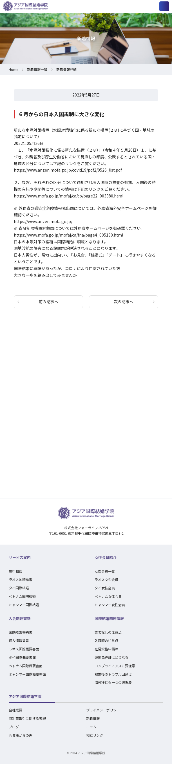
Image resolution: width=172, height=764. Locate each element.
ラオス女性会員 (106, 579)
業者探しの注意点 (108, 632)
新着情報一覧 (37, 69)
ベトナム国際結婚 (22, 596)
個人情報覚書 (19, 640)
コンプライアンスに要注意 (115, 665)
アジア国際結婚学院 (25, 696)
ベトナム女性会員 (108, 596)
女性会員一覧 (105, 571)
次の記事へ (123, 301)
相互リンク (94, 735)
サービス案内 (20, 557)
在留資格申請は (106, 648)
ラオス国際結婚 (20, 579)
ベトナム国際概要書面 (26, 665)
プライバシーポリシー (103, 709)
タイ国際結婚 (19, 587)
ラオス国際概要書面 (24, 648)
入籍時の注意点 (106, 640)
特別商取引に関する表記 (27, 718)
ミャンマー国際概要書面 (27, 674)
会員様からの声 (20, 735)
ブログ (14, 726)
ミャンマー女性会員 (110, 604)
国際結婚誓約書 (20, 632)
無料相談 (15, 571)
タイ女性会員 (105, 587)
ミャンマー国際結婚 (24, 604)
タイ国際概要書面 (22, 657)
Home (13, 69)
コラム (91, 726)
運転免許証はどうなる (111, 657)
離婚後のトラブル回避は (113, 674)
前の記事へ (48, 301)
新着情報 (93, 718)
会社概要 (15, 709)
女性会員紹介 (106, 557)
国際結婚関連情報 (109, 618)
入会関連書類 (20, 618)
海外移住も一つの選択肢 (113, 682)
